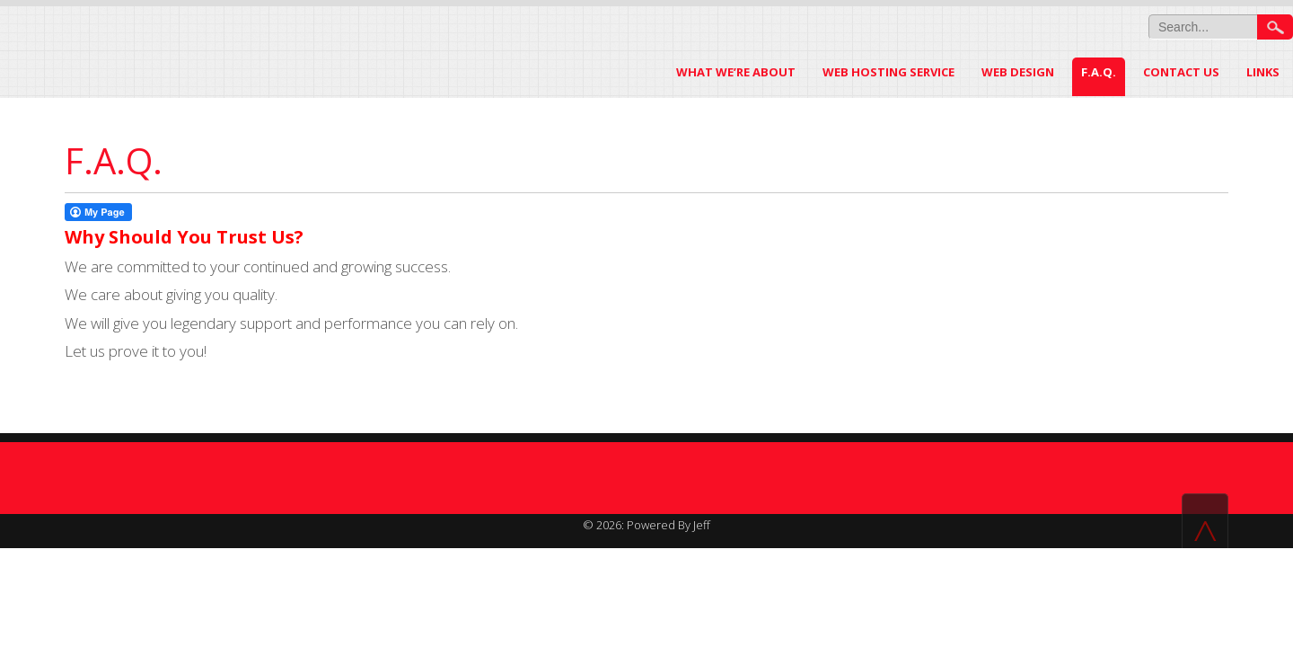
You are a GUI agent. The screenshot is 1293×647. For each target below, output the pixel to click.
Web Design (1017, 72)
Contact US (1181, 72)
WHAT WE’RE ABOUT (736, 72)
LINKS (1263, 72)
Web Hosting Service (888, 72)
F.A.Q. (1098, 72)
